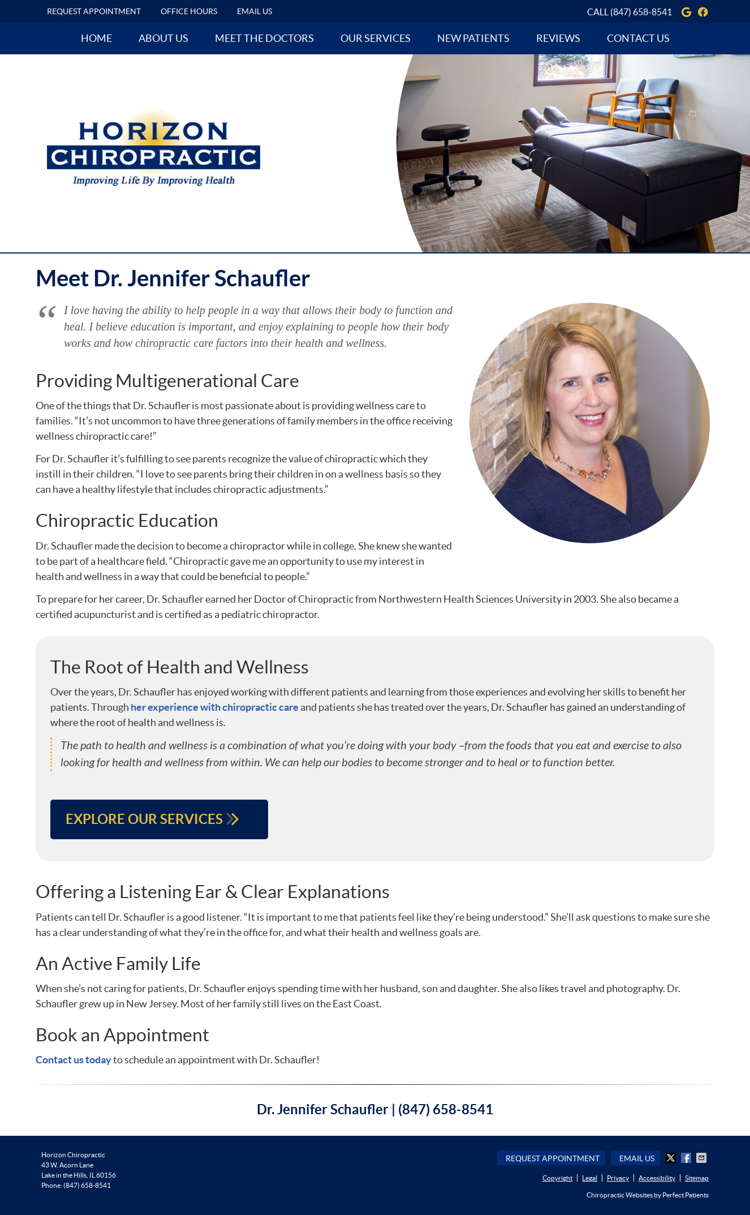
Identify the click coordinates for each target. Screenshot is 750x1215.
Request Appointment (94, 11)
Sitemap (697, 1178)
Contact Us (638, 38)
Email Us (254, 11)
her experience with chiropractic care (215, 707)
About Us (163, 38)
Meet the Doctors (264, 38)
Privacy (618, 1178)
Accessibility (657, 1178)
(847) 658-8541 (641, 12)
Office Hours (189, 11)
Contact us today (73, 1060)
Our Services (375, 38)
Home (96, 38)
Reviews (558, 38)
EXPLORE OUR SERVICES (159, 819)
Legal (589, 1178)
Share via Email (702, 1158)
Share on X (672, 1158)
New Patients (473, 38)
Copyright (557, 1178)
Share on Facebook (687, 1158)
